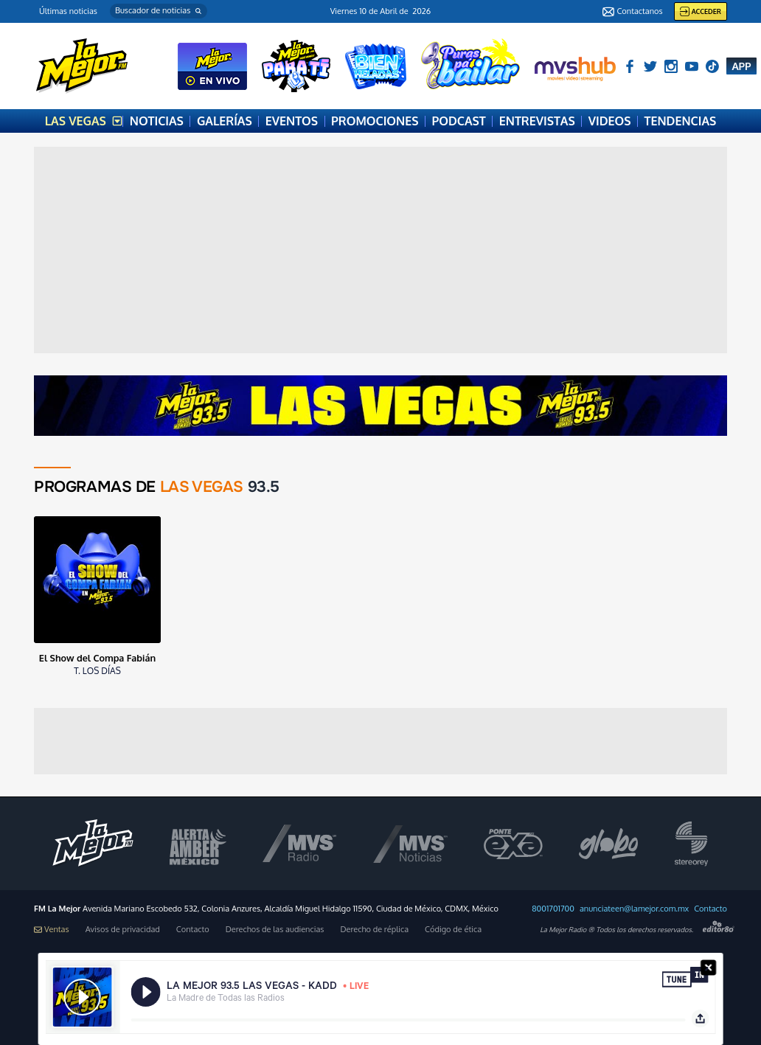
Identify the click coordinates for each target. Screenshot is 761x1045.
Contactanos (632, 12)
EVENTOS (291, 121)
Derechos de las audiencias (275, 930)
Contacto (710, 909)
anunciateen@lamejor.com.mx (634, 909)
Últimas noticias (68, 11)
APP (741, 66)
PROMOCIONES (374, 121)
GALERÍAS (224, 121)
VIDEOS (609, 121)
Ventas (51, 930)
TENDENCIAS (680, 121)
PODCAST (458, 121)
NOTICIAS (157, 121)
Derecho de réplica (374, 930)
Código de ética (453, 930)
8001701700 (553, 909)
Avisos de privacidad (123, 930)
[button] (158, 11)
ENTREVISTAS (537, 121)
